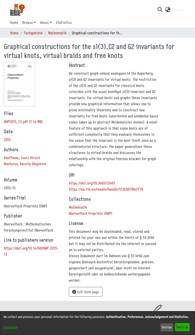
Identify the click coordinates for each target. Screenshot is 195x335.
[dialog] (97, 323)
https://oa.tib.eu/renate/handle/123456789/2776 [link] (106, 189)
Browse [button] (27, 22)
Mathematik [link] (57, 33)
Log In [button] (178, 9)
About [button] (44, 22)
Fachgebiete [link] (33, 33)
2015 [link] (7, 139)
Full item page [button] (85, 292)
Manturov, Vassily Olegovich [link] (25, 163)
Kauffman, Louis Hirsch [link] (22, 157)
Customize (10, 327)
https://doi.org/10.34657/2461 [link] (92, 183)
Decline (167, 327)
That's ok (182, 327)
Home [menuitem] (14, 22)
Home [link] (14, 33)
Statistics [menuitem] (64, 22)
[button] (160, 10)
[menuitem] (29, 22)
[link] (23, 121)
